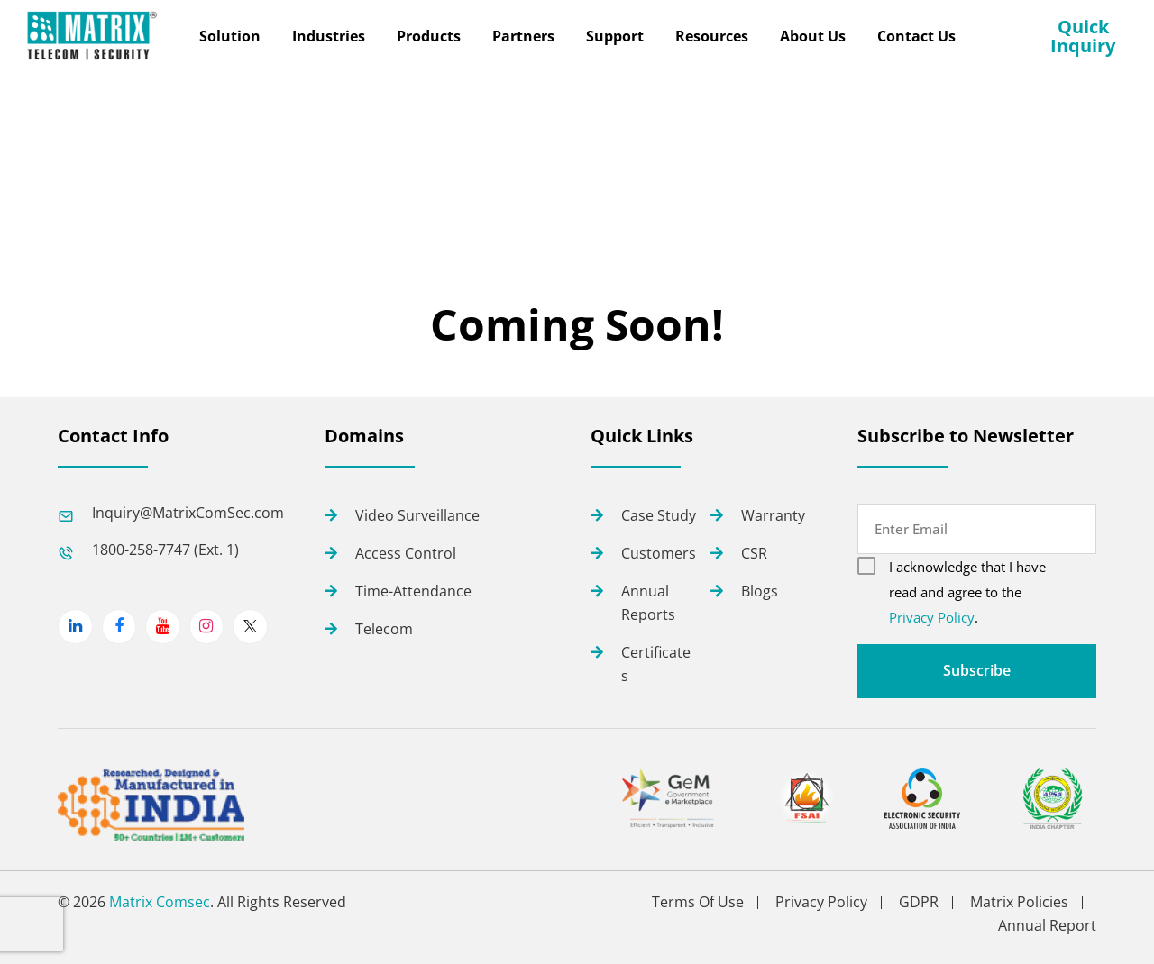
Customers (658, 553)
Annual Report (1047, 925)
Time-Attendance (413, 591)
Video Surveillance (417, 515)
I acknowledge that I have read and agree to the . (967, 592)
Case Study (658, 515)
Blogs (759, 591)
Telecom (384, 629)
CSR (754, 553)
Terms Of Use (698, 902)
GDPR (919, 902)
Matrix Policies (1019, 902)
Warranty (773, 515)
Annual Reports (648, 602)
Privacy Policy (932, 617)
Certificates (656, 664)
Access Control (405, 553)
